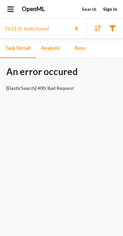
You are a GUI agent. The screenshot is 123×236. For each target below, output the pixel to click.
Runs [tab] (80, 48)
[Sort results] (96, 28)
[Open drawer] (11, 9)
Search (88, 9)
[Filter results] (112, 28)
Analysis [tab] (50, 48)
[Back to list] (76, 28)
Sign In (109, 9)
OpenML (33, 9)
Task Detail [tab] (18, 48)
